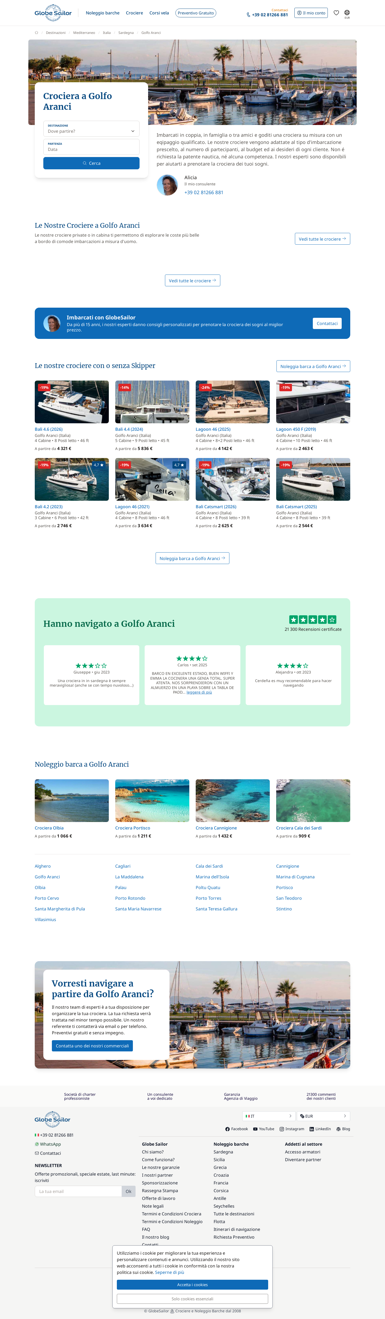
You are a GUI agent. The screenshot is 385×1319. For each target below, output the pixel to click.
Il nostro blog (155, 1237)
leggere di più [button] (199, 692)
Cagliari (122, 866)
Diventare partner (303, 1160)
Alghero (43, 866)
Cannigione (287, 866)
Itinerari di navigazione (237, 1229)
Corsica (221, 1190)
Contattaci (327, 323)
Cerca (92, 163)
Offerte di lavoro (158, 1198)
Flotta (219, 1221)
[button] (103, 13)
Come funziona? (158, 1160)
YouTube (263, 1128)
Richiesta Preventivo (234, 1237)
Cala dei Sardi (209, 866)
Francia (221, 1183)
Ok (129, 1191)
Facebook (236, 1128)
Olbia (40, 887)
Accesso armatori (302, 1152)
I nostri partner (157, 1175)
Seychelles (224, 1206)
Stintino (284, 909)
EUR (323, 1116)
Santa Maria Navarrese (138, 909)
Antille (220, 1198)
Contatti (150, 1245)
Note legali (153, 1206)
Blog (343, 1128)
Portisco (284, 887)
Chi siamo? (153, 1152)
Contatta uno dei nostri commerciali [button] (92, 1046)
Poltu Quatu (208, 887)
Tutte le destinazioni (234, 1214)
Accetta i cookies (192, 1284)
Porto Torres (208, 898)
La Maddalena (129, 877)
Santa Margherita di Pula (60, 909)
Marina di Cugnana (295, 877)
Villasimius (45, 919)
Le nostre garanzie (161, 1167)
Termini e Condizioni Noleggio (172, 1221)
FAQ (146, 1229)
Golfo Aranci (47, 877)
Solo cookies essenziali (192, 1298)
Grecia (220, 1167)
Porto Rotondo (130, 898)
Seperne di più (169, 1272)
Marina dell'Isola (212, 877)
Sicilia (219, 1160)
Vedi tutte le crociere (322, 239)
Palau (120, 887)
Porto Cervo (47, 898)
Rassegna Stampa (160, 1190)
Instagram (292, 1128)
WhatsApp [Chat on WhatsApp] (48, 1144)
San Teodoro (289, 898)
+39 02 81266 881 (203, 192)
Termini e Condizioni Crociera (171, 1214)
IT (269, 1116)
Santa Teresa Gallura (216, 909)
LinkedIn (320, 1128)
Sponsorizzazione (160, 1183)
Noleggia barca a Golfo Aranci (313, 366)
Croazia (221, 1175)
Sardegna (223, 1152)
